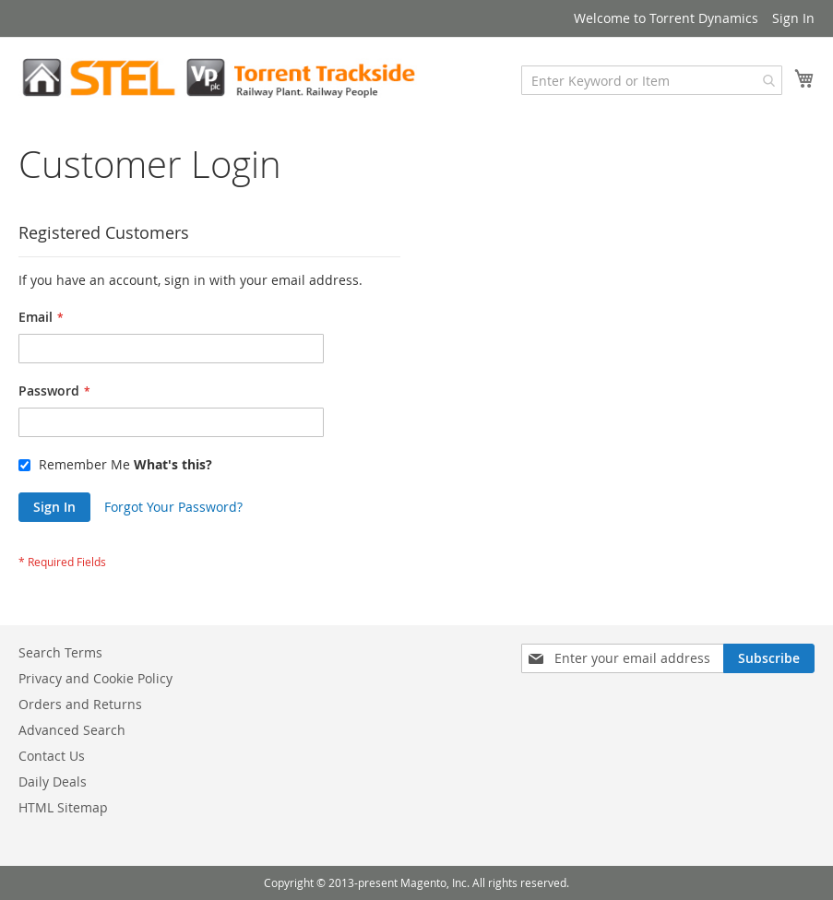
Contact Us (51, 755)
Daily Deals (52, 781)
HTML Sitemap (63, 807)
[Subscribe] (769, 658)
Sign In (793, 18)
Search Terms (60, 652)
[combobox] (651, 80)
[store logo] (217, 78)
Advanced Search (71, 730)
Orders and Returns (80, 704)
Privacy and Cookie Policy (95, 678)
